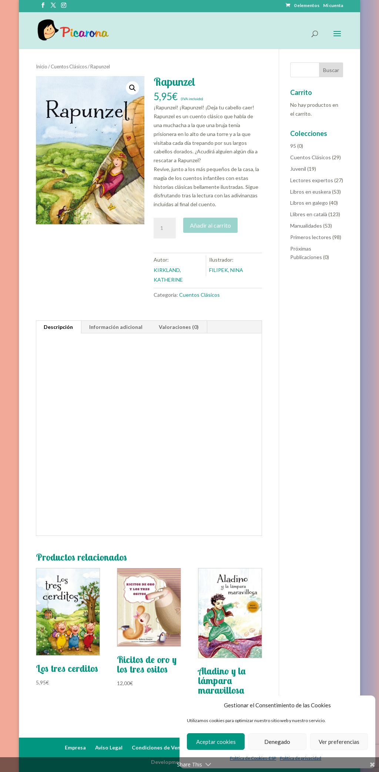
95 (293, 146)
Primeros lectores (310, 237)
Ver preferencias (339, 741)
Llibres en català (308, 214)
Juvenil (298, 169)
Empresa (75, 747)
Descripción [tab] (58, 327)
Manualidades (306, 225)
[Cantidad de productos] (165, 228)
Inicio (41, 66)
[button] (132, 88)
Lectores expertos (311, 180)
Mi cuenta (333, 5)
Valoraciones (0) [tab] (179, 327)
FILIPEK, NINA (226, 270)
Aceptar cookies (216, 741)
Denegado (277, 741)
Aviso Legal (109, 747)
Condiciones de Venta (159, 747)
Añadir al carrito (210, 225)
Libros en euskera (310, 191)
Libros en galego (309, 203)
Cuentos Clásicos (69, 66)
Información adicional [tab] (115, 327)
